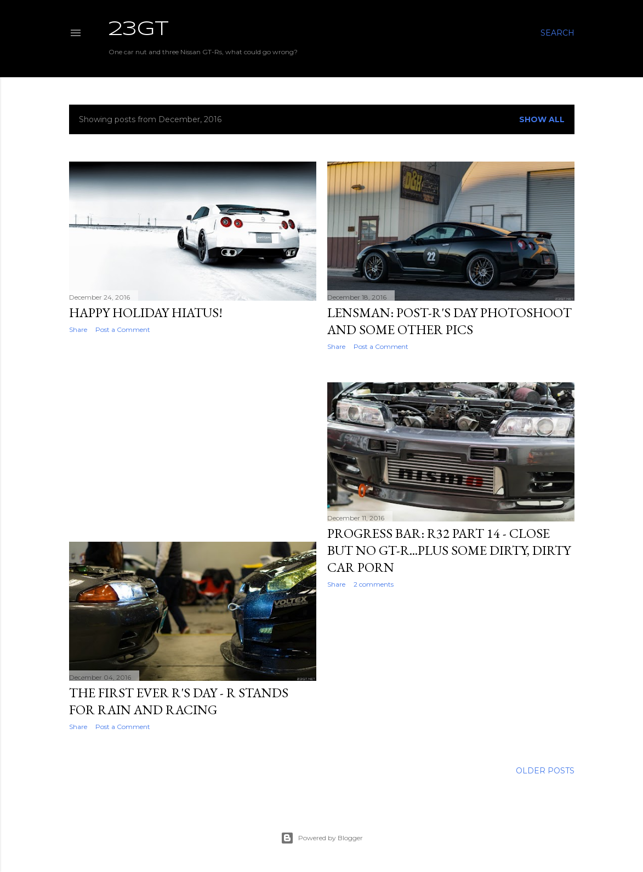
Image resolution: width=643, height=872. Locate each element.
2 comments (374, 584)
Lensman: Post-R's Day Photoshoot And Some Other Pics (449, 321)
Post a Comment (122, 329)
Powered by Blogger (322, 838)
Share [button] (78, 329)
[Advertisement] (192, 437)
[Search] (557, 33)
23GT (139, 29)
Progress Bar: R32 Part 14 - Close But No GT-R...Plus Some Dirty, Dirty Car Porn (449, 550)
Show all (542, 119)
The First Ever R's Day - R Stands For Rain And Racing (178, 701)
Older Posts (545, 771)
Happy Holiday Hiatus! (146, 312)
